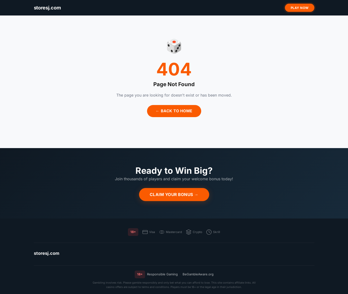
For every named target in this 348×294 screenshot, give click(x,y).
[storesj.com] (47, 8)
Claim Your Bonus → (174, 194)
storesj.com (46, 253)
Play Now (300, 8)
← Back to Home (174, 110)
